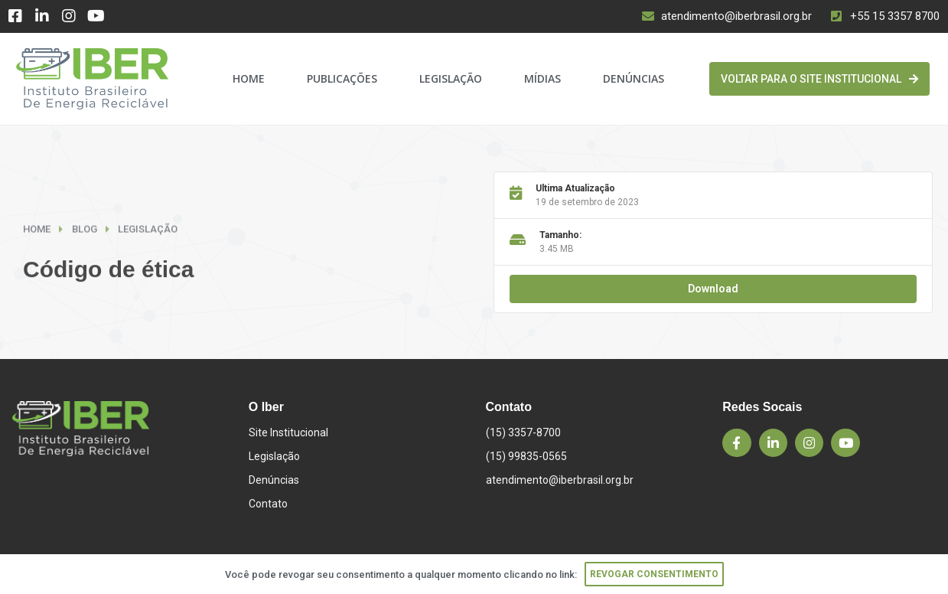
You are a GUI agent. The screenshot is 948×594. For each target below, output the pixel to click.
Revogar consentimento (654, 574)
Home (249, 78)
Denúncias (633, 78)
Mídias (542, 78)
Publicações (342, 78)
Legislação (450, 78)
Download (713, 288)
